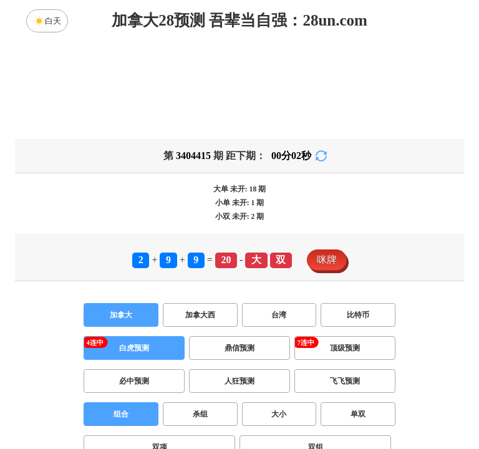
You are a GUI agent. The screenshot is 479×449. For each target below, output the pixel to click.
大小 (278, 414)
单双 (358, 414)
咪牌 (327, 259)
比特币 (358, 315)
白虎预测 (134, 348)
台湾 (278, 315)
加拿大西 (200, 315)
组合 (121, 414)
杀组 (200, 414)
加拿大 (121, 315)
